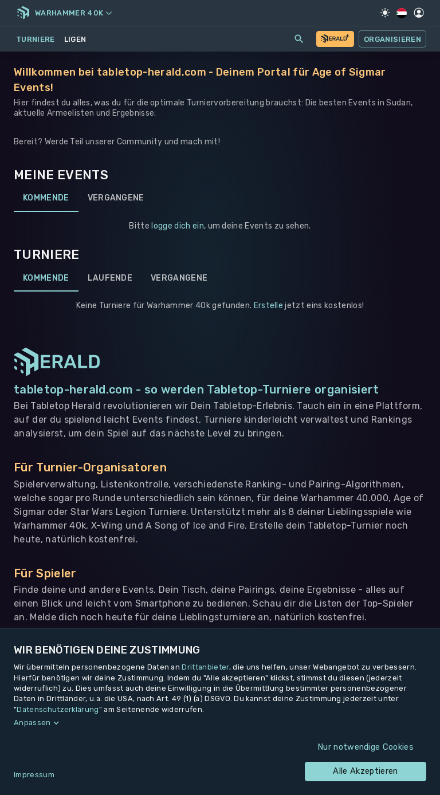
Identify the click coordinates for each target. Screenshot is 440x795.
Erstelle (269, 305)
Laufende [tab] (110, 278)
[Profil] (418, 12)
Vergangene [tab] (116, 198)
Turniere (35, 39)
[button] (220, 723)
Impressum (34, 774)
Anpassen (32, 722)
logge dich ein (177, 226)
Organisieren (392, 39)
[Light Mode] (385, 12)
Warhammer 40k (73, 13)
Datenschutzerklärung (58, 709)
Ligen (75, 39)
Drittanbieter (205, 667)
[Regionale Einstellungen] (402, 13)
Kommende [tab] (46, 198)
